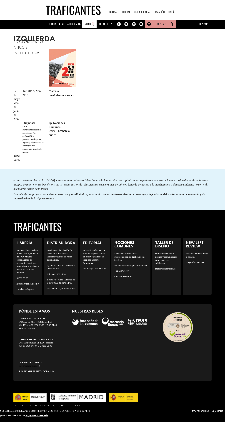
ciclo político (28, 136)
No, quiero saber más (36, 415)
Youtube (141, 24)
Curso (16, 159)
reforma (26, 142)
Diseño (171, 12)
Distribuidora (142, 12)
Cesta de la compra (171, 24)
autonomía (27, 149)
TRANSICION (26, 133)
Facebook (118, 24)
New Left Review (195, 244)
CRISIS (24, 126)
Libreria (112, 12)
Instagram (134, 24)
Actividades (74, 24)
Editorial (125, 12)
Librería (24, 243)
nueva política (28, 146)
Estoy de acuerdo (200, 411)
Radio (88, 24)
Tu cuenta (158, 24)
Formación (159, 12)
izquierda (37, 149)
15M (34, 133)
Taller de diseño (164, 244)
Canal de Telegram (25, 289)
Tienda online (56, 24)
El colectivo (106, 24)
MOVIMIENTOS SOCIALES (61, 95)
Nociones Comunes (124, 244)
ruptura (25, 152)
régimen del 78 (37, 142)
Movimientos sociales (31, 130)
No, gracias (217, 411)
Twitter (126, 24)
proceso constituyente (31, 139)
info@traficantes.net (29, 366)
